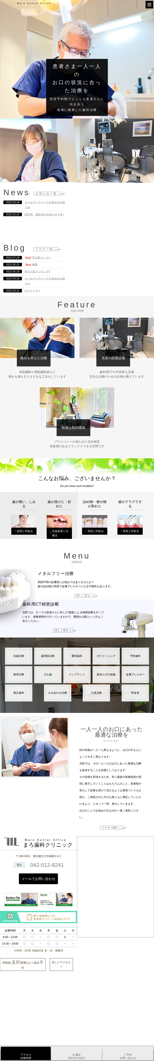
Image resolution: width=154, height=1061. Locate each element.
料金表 (135, 692)
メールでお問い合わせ (38, 879)
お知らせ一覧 (46, 193)
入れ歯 (48, 674)
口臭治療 (96, 692)
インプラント (77, 674)
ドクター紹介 (110, 827)
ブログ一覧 (44, 248)
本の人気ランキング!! (37, 271)
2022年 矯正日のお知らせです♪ (44, 214)
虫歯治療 (18, 656)
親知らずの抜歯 (106, 674)
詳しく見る (83, 595)
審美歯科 (77, 656)
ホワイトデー (32, 290)
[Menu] (149, 4)
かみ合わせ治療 (57, 692)
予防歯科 (135, 656)
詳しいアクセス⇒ (61, 964)
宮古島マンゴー (38, 257)
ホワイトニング (106, 656)
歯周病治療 (48, 656)
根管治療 (18, 674)
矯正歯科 (18, 692)
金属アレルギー (135, 674)
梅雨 (31, 264)
